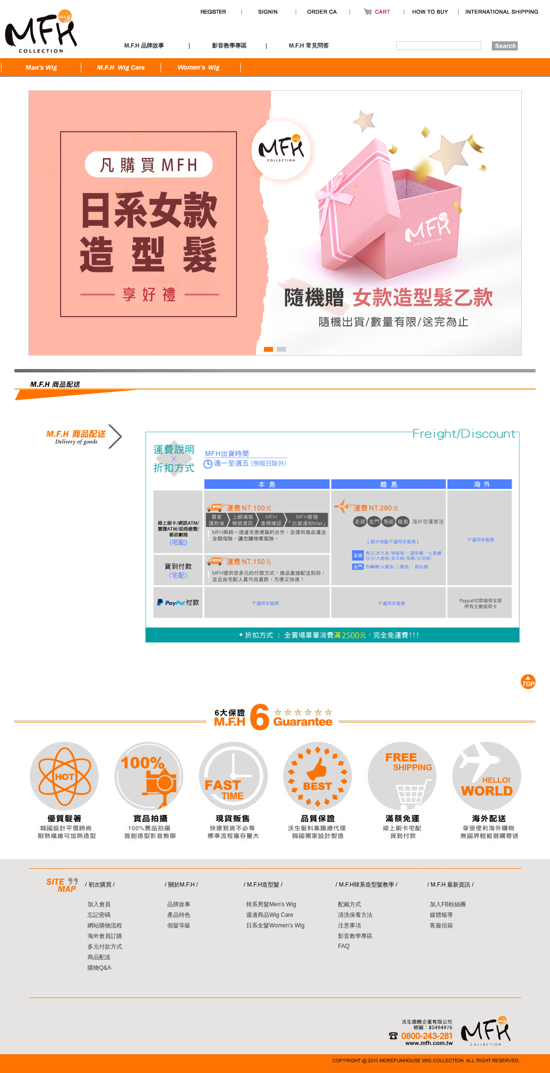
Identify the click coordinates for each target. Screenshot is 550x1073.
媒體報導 (441, 915)
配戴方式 (349, 904)
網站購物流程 (105, 925)
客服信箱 (441, 925)
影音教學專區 (355, 936)
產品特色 (178, 915)
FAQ (344, 946)
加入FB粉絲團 (448, 904)
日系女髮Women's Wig (275, 925)
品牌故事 (178, 904)
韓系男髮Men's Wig (271, 904)
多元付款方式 (105, 946)
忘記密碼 (99, 915)
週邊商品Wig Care (269, 915)
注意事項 (349, 925)
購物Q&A (99, 967)
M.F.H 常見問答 (309, 45)
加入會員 (99, 904)
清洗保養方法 (355, 915)
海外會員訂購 (105, 936)
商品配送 (99, 957)
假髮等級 (178, 925)
